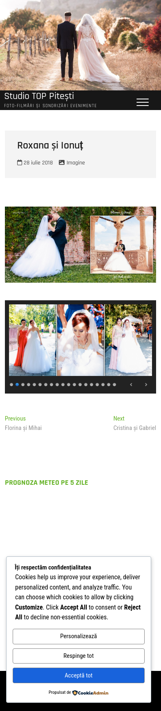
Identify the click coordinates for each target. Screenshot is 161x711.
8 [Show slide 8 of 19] (52, 383)
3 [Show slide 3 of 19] (23, 383)
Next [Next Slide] (146, 384)
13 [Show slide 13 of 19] (80, 383)
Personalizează (78, 636)
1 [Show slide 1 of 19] (12, 383)
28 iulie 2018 (35, 162)
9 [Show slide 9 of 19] (58, 383)
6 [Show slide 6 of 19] (40, 383)
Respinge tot (78, 655)
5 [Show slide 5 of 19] (35, 383)
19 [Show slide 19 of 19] (115, 383)
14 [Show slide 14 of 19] (86, 383)
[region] (80, 347)
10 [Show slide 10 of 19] (63, 383)
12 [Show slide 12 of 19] (75, 383)
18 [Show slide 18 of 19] (109, 383)
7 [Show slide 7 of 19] (46, 383)
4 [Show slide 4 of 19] (29, 383)
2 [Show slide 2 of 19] (18, 383)
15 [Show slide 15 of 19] (92, 383)
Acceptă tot (78, 675)
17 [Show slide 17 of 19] (103, 383)
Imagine (76, 162)
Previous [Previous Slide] (131, 384)
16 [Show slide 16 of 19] (98, 383)
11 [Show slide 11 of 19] (69, 383)
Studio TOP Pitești (39, 96)
